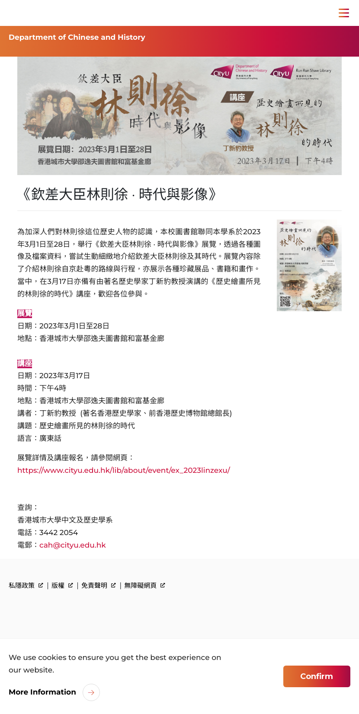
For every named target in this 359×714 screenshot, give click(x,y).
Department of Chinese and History (77, 37)
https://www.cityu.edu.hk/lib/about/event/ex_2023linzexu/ (123, 470)
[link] (49, 614)
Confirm (316, 676)
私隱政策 (26, 586)
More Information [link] (42, 692)
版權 (62, 586)
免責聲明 (98, 586)
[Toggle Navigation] (343, 12)
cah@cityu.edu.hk (72, 545)
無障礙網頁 (144, 586)
